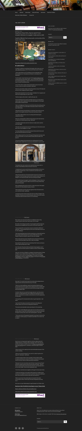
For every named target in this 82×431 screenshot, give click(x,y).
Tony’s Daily (29, 255)
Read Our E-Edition (51, 12)
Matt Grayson (31, 60)
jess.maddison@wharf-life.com (21, 415)
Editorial (21, 12)
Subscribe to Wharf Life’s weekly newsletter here (26, 63)
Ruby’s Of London (29, 256)
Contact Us (31, 15)
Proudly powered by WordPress (43, 428)
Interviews (43, 12)
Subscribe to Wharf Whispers (21, 15)
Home (16, 12)
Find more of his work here (61, 414)
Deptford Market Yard (38, 78)
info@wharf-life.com (18, 411)
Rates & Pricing (35, 12)
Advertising (27, 12)
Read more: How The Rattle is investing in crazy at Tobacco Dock (30, 386)
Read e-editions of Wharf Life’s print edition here (25, 388)
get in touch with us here (58, 29)
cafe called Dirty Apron (20, 69)
